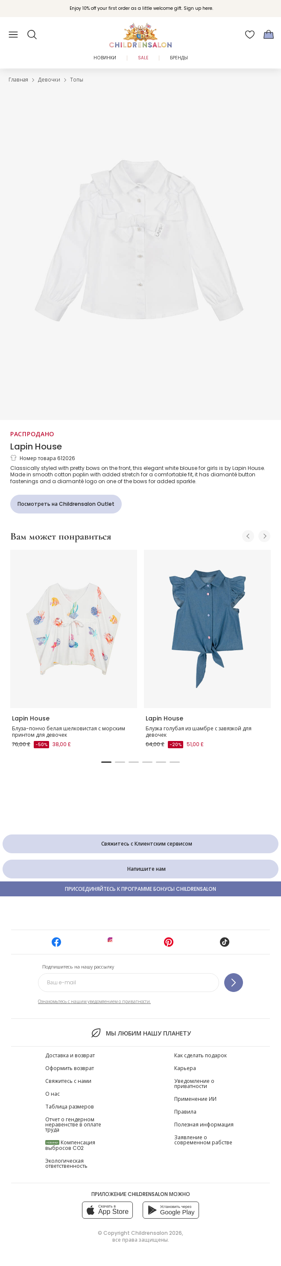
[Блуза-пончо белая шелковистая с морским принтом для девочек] (73, 629)
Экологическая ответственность (66, 1163)
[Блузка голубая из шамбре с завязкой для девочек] (207, 629)
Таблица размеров (69, 1106)
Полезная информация (204, 1124)
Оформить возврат (69, 1068)
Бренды (179, 58)
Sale (143, 58)
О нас (52, 1093)
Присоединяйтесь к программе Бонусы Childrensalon (140, 889)
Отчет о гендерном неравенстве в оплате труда (73, 1124)
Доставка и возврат (70, 1055)
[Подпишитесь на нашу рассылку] (233, 982)
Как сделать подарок (200, 1055)
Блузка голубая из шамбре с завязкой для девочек (199, 731)
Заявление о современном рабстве (203, 1140)
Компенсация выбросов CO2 (70, 1145)
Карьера (185, 1068)
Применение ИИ (195, 1099)
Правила (185, 1111)
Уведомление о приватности (194, 1083)
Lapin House (36, 446)
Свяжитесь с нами (68, 1081)
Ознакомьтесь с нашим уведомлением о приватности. (94, 1001)
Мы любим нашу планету (140, 1033)
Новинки (105, 58)
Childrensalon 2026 (156, 1233)
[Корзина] (268, 34)
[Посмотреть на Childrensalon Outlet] (66, 504)
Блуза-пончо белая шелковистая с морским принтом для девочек (68, 731)
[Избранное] (249, 34)
